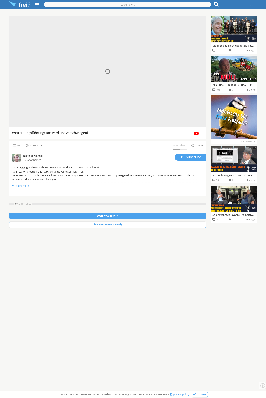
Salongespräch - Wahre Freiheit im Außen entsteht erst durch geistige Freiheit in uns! (233, 215)
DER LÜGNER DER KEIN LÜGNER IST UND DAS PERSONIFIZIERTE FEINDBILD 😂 (233, 85)
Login (252, 4)
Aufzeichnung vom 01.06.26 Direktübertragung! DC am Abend (233, 176)
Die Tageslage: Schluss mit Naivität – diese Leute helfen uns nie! (233, 46)
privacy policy (180, 394)
